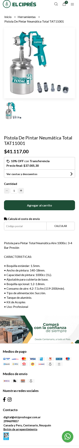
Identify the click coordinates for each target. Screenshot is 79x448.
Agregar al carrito (39, 205)
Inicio (8, 17)
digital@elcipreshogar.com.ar (22, 417)
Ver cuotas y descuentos (21, 174)
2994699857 (11, 421)
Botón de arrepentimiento (20, 429)
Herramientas (27, 17)
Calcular (60, 226)
